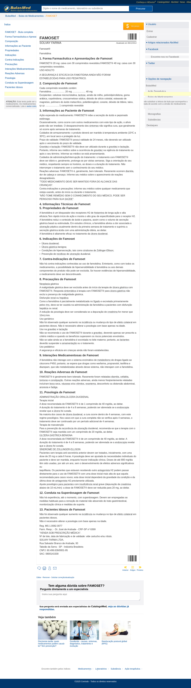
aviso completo (19, 141)
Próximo (140, 570)
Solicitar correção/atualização (67, 577)
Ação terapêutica (132, 668)
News (182, 2)
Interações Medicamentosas (19, 71)
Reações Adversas (15, 76)
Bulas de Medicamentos (31, 16)
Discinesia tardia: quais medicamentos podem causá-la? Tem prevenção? (55, 642)
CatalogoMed (163, 2)
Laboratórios (154, 108)
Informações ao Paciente (18, 48)
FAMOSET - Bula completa (19, 32)
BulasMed (10, 16)
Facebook (152, 49)
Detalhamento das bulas (160, 102)
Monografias (154, 114)
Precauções (11, 67)
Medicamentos (84, 668)
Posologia (10, 80)
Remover (50, 577)
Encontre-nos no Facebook (165, 57)
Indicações (10, 57)
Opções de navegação (158, 79)
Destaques (152, 125)
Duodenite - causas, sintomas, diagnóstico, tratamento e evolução (86, 642)
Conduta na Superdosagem (19, 85)
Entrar (150, 31)
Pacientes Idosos (14, 90)
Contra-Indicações (14, 62)
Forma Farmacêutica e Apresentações (17, 38)
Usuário (151, 24)
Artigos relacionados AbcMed (162, 42)
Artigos (132, 570)
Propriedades (12, 53)
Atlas (188, 2)
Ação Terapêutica (157, 91)
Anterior (125, 570)
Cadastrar (152, 37)
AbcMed (174, 2)
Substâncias (154, 119)
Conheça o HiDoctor (146, 2)
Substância (116, 668)
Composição (11, 44)
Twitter (150, 63)
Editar (43, 577)
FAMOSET (51, 16)
